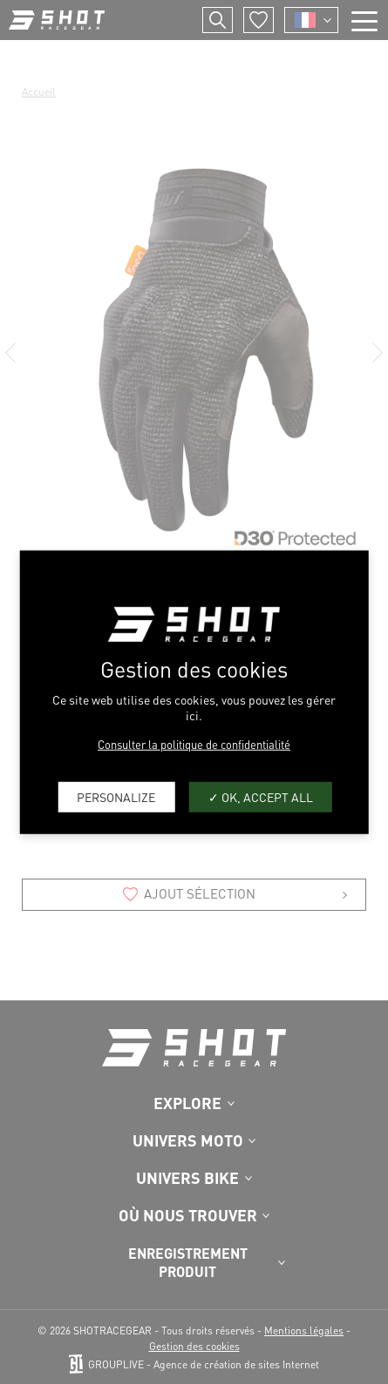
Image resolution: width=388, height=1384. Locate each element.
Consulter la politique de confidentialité (194, 743)
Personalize (116, 797)
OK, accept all (260, 797)
